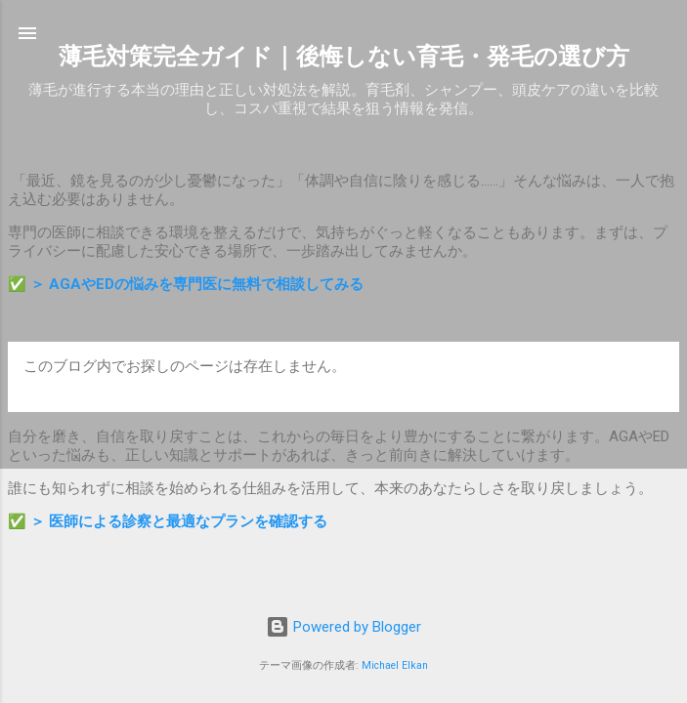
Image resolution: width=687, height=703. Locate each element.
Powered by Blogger (343, 627)
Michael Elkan (395, 665)
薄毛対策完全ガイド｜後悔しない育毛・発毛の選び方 (344, 56)
